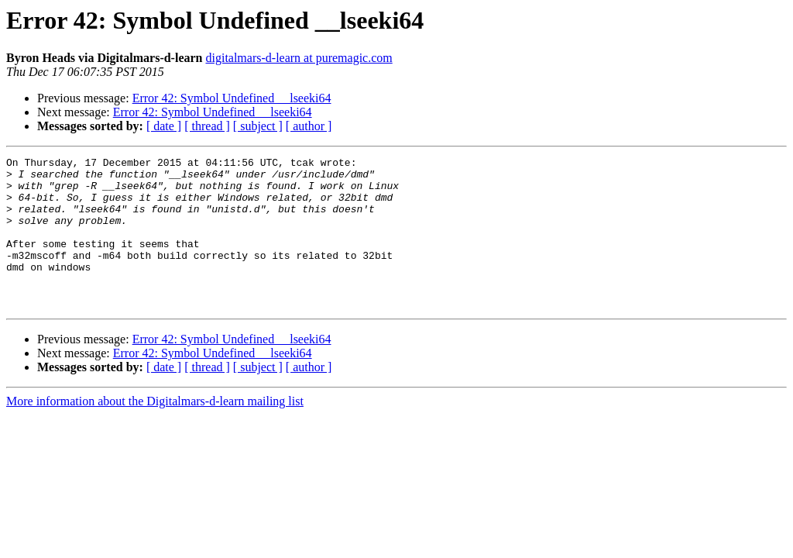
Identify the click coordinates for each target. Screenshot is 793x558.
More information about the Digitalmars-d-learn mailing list (155, 431)
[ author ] (309, 126)
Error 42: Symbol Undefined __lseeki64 (231, 98)
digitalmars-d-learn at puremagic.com (298, 57)
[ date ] (163, 126)
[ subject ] (258, 126)
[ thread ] (207, 126)
